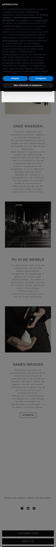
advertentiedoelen (10, 40)
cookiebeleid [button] (41, 20)
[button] (52, 4)
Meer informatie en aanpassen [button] (28, 85)
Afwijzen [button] (15, 78)
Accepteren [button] (40, 78)
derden (18, 26)
